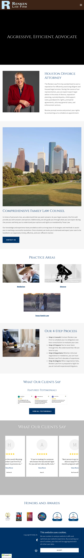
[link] (15, 5)
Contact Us (11, 240)
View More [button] (9, 468)
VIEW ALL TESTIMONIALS (42, 411)
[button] (81, 5)
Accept (59, 550)
